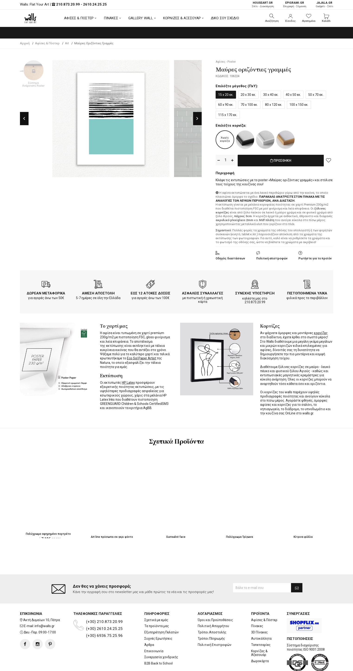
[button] (272, 18)
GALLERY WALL (140, 18)
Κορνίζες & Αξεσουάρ (259, 634)
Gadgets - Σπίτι (324, 4)
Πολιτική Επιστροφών (214, 626)
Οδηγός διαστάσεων (230, 257)
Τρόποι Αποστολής (212, 614)
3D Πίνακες (259, 614)
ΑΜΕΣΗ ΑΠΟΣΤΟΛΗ (98, 292)
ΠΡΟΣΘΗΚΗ (280, 160)
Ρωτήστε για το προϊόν (315, 257)
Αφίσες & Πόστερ (264, 601)
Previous (24, 118)
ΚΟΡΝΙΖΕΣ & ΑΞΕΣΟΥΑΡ (182, 18)
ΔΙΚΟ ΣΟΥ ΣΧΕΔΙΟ (225, 18)
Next (197, 118)
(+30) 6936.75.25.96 (104, 617)
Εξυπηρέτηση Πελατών (161, 614)
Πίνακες (257, 607)
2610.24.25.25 (95, 4)
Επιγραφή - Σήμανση (294, 4)
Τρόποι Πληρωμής (211, 620)
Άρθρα (149, 626)
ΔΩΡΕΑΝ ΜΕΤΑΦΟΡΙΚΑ (46, 292)
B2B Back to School (158, 645)
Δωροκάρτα (260, 642)
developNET (215, 664)
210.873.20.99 (68, 4)
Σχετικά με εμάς (156, 601)
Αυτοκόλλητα (261, 620)
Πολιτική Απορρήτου (213, 607)
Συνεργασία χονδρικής (161, 638)
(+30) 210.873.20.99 (104, 603)
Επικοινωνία (153, 632)
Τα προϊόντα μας (156, 607)
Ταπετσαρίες (261, 626)
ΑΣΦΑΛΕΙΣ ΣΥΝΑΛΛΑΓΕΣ (202, 292)
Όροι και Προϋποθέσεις (215, 601)
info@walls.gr (45, 607)
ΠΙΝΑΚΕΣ (111, 18)
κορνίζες (321, 332)
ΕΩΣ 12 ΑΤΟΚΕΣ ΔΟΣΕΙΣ (150, 292)
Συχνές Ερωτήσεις (158, 620)
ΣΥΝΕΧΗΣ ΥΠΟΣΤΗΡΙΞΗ (255, 292)
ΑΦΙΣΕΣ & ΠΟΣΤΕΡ (79, 18)
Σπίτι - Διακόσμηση (263, 4)
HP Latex (128, 382)
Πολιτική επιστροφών (272, 257)
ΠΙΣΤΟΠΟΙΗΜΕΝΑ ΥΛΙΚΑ (307, 292)
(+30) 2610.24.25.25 (104, 610)
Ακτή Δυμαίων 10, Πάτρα (41, 601)
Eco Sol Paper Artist (142, 357)
